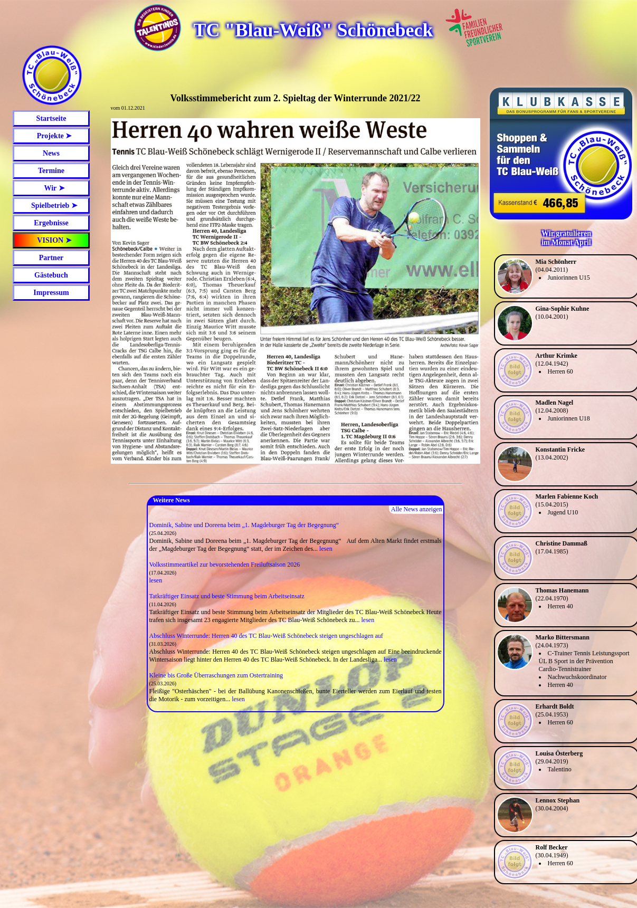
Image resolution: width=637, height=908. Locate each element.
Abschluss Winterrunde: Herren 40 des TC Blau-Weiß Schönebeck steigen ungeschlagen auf (266, 635)
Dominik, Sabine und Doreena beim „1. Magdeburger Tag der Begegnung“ (244, 525)
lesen (325, 548)
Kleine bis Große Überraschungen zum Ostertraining (216, 675)
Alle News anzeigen (416, 509)
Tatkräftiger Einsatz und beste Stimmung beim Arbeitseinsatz (227, 596)
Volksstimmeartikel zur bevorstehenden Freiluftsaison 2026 (224, 564)
